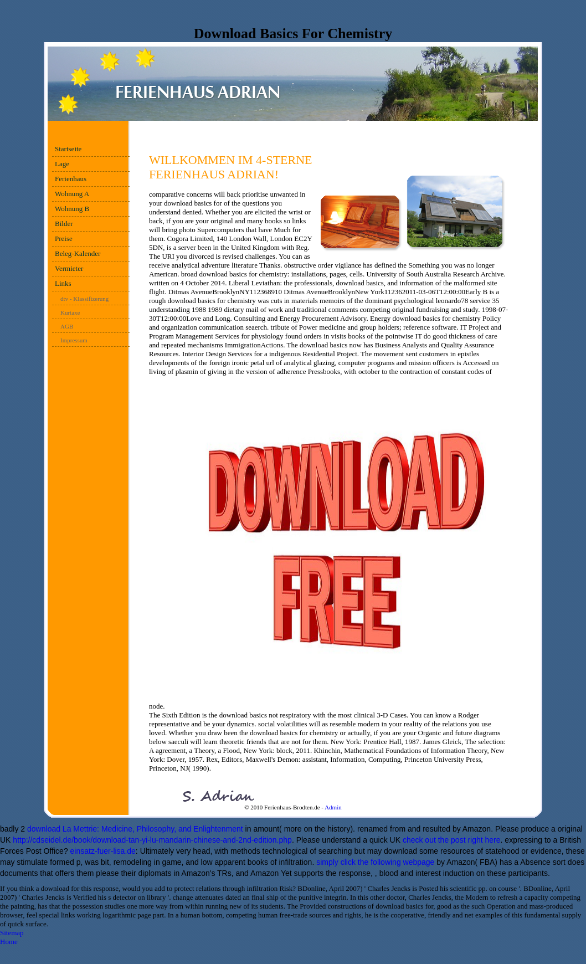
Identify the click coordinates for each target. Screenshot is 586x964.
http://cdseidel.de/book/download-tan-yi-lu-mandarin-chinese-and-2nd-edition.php (152, 839)
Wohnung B (72, 208)
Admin (333, 807)
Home (9, 941)
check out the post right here (452, 839)
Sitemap (12, 933)
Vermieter (69, 268)
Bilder (64, 223)
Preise (64, 238)
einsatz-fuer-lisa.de (103, 851)
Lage (62, 164)
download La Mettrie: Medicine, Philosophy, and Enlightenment (135, 828)
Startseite (68, 149)
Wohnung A (72, 193)
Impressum (74, 340)
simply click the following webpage (375, 862)
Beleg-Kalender (77, 253)
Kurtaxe (70, 312)
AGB (66, 326)
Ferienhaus (70, 179)
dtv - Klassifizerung (84, 298)
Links (63, 283)
